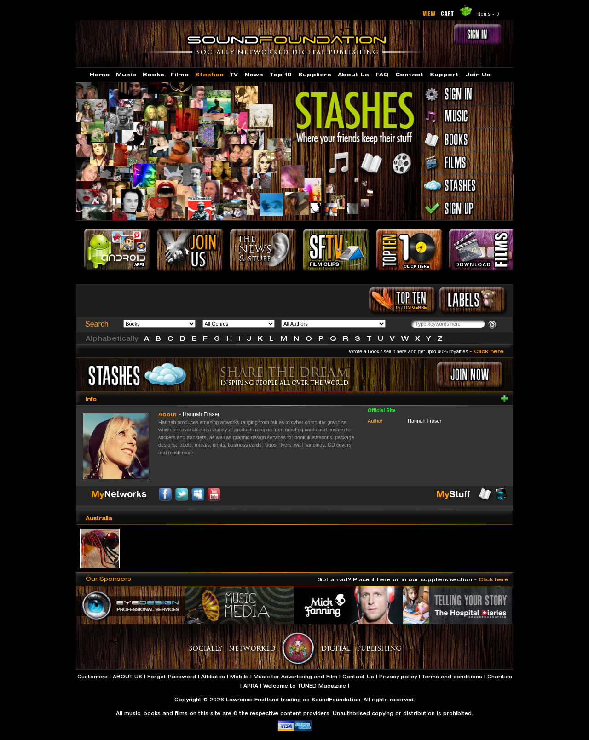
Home (99, 74)
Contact (409, 74)
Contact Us (358, 676)
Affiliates (213, 676)
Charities (499, 676)
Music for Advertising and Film (295, 676)
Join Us (478, 74)
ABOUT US (127, 676)
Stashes (209, 74)
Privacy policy (398, 676)
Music (126, 74)
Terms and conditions (452, 676)
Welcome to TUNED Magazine (304, 685)
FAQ (382, 74)
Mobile (239, 676)
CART (447, 13)
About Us (353, 74)
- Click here (486, 351)
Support (444, 74)
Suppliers (314, 74)
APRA (250, 685)
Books (153, 74)
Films (180, 74)
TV (234, 74)
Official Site (382, 410)
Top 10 (281, 74)
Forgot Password (171, 676)
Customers (92, 676)
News (253, 74)
